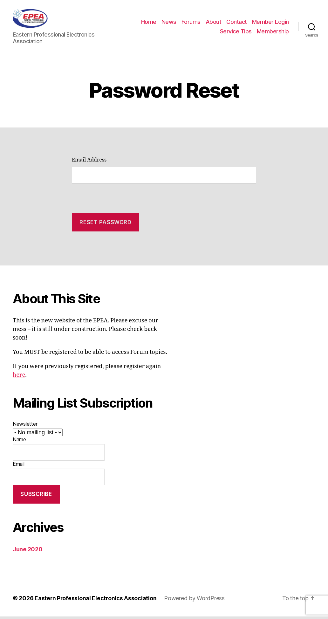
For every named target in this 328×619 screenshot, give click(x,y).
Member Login (196, 32)
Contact (278, 23)
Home (190, 23)
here (19, 378)
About (255, 23)
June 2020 (28, 552)
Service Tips (236, 32)
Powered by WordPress (195, 601)
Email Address (89, 163)
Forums (233, 23)
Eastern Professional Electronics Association (96, 601)
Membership (273, 32)
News (210, 23)
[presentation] (120, 198)
